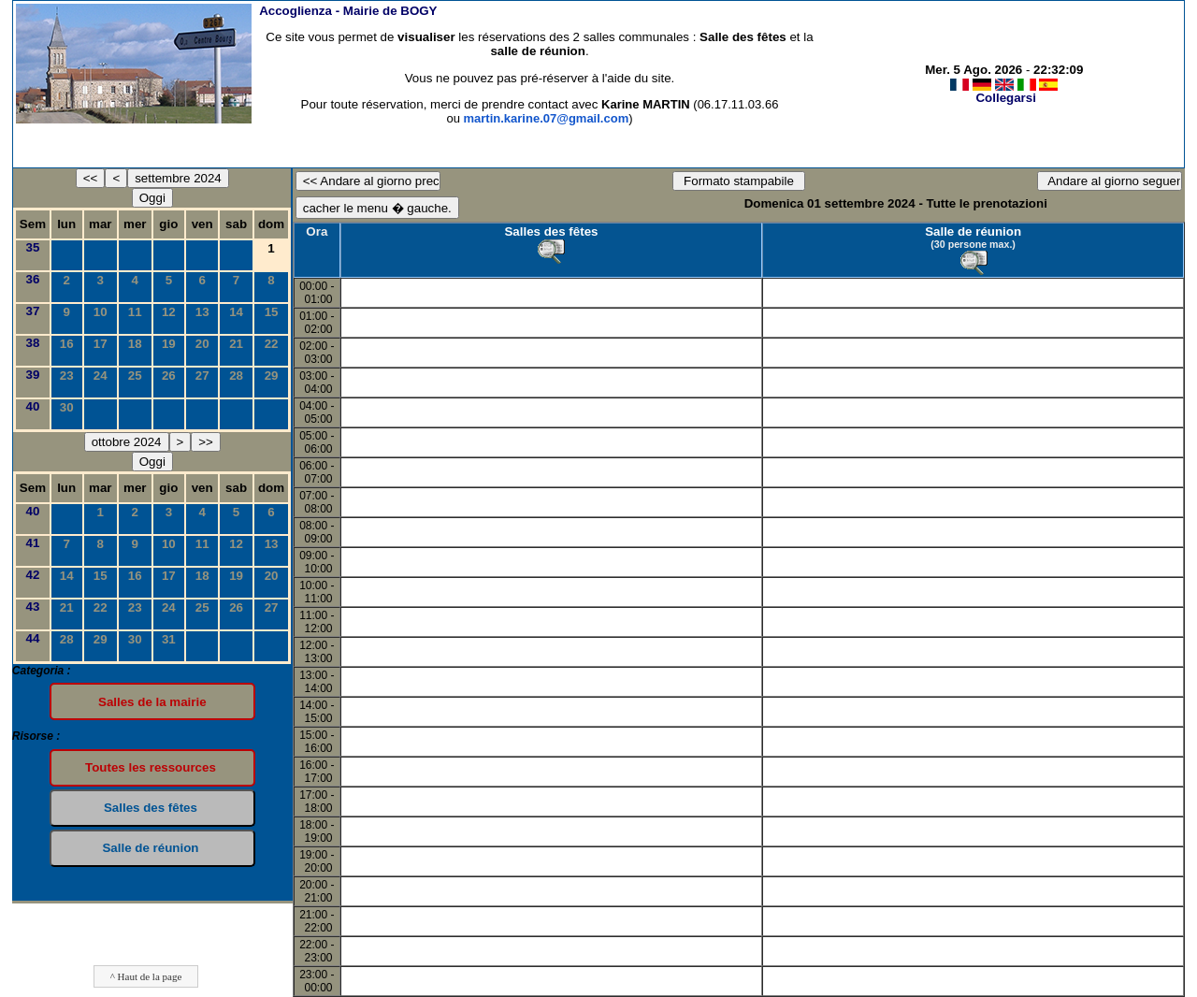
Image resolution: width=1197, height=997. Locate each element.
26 (169, 375)
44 (33, 638)
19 (169, 344)
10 (101, 312)
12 (169, 312)
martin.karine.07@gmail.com (546, 118)
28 (236, 375)
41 (33, 543)
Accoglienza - (348, 11)
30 (67, 407)
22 (272, 344)
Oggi (152, 198)
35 (33, 247)
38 (33, 343)
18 (135, 344)
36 (33, 279)
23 (67, 375)
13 (202, 312)
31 (169, 639)
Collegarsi (1005, 98)
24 (101, 375)
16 (67, 344)
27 (202, 375)
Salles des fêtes (551, 231)
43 (33, 607)
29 (272, 375)
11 (135, 312)
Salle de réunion (973, 231)
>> (205, 442)
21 (236, 344)
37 (33, 311)
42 (33, 575)
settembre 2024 (178, 178)
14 (236, 312)
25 (135, 375)
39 (33, 375)
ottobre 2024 (127, 442)
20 (202, 344)
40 (33, 406)
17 (101, 344)
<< (90, 178)
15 (272, 312)
